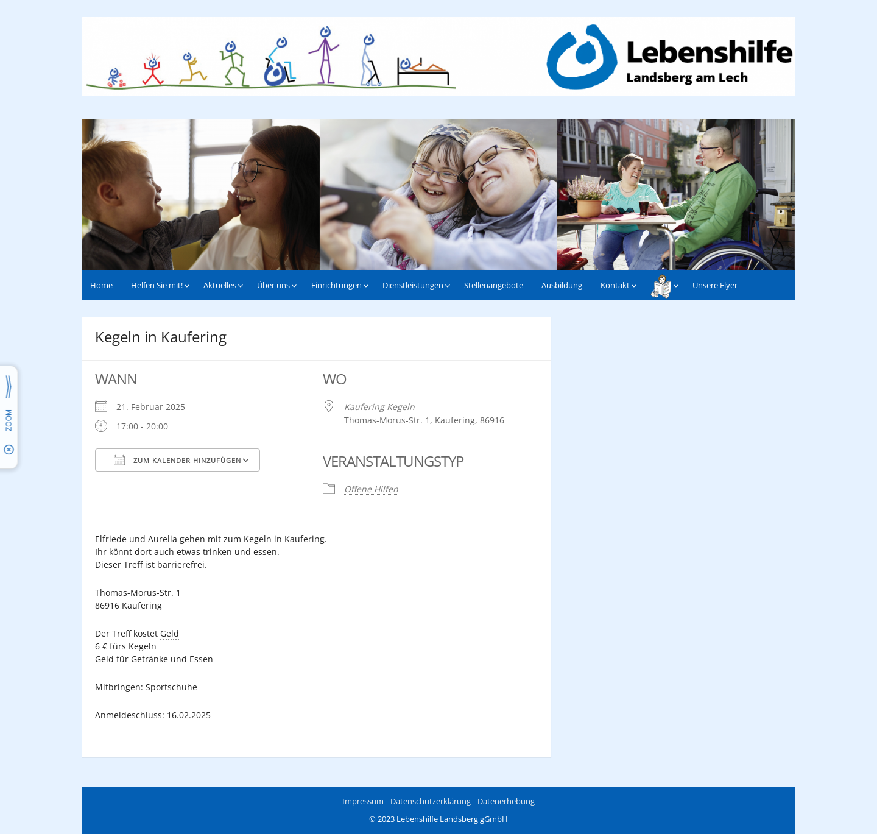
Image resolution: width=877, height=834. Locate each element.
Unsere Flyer (715, 285)
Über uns (273, 285)
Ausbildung (561, 285)
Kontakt (615, 285)
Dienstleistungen (412, 285)
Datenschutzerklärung (430, 801)
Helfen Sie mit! (157, 285)
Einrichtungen (336, 285)
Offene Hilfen (371, 489)
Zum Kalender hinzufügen (177, 459)
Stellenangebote (493, 285)
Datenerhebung (506, 801)
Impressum (363, 801)
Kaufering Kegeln (379, 406)
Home (101, 285)
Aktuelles (219, 285)
